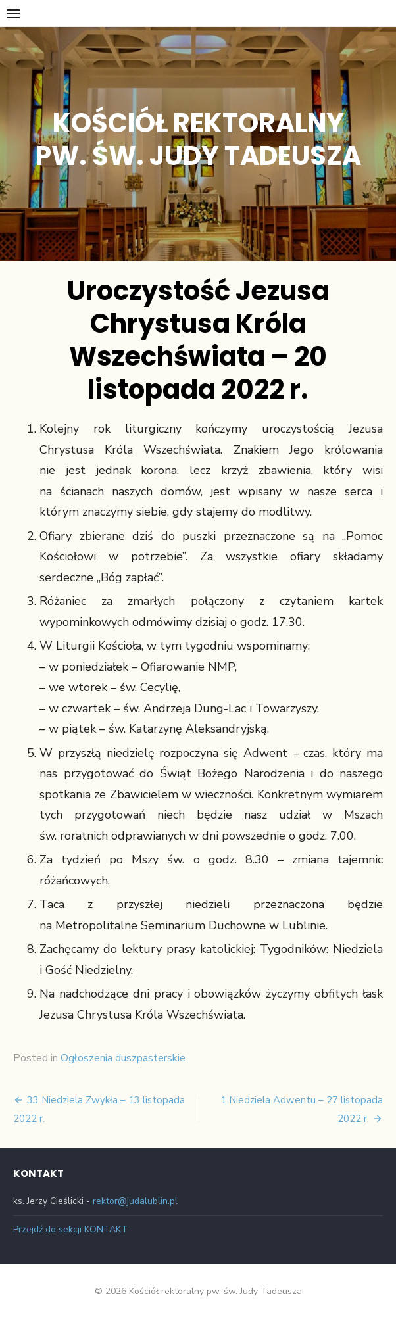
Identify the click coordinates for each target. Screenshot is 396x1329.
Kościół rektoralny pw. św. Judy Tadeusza (198, 139)
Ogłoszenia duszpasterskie (123, 1058)
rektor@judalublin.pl (135, 1201)
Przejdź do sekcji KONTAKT (70, 1229)
